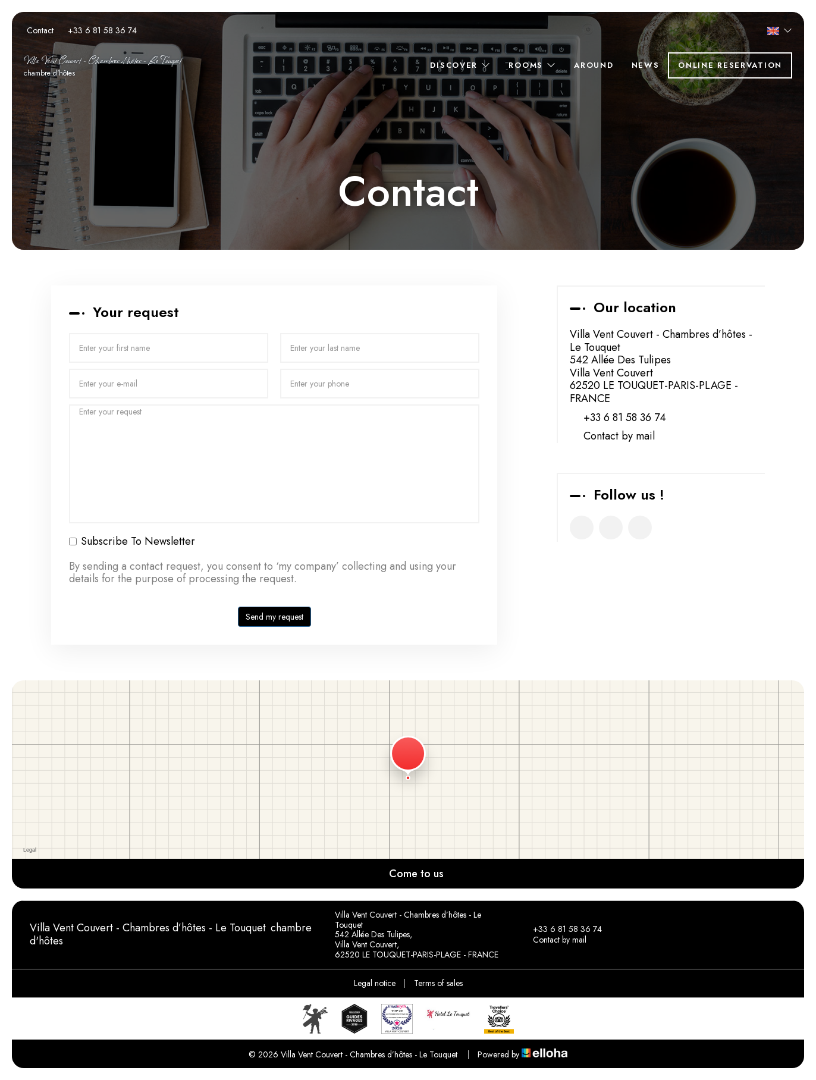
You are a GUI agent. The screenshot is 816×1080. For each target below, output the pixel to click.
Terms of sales (438, 983)
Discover (460, 65)
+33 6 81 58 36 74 (560, 929)
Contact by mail (619, 436)
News (646, 65)
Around (593, 65)
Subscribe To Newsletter (132, 541)
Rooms (532, 65)
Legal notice (375, 983)
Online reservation (730, 65)
